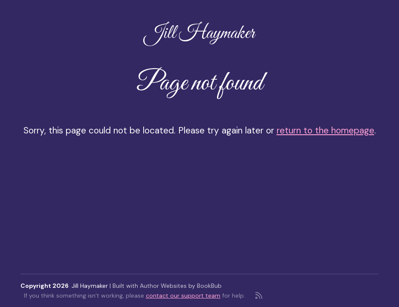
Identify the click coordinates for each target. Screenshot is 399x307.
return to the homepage (325, 130)
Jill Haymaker (199, 33)
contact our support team (183, 295)
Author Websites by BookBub (181, 286)
